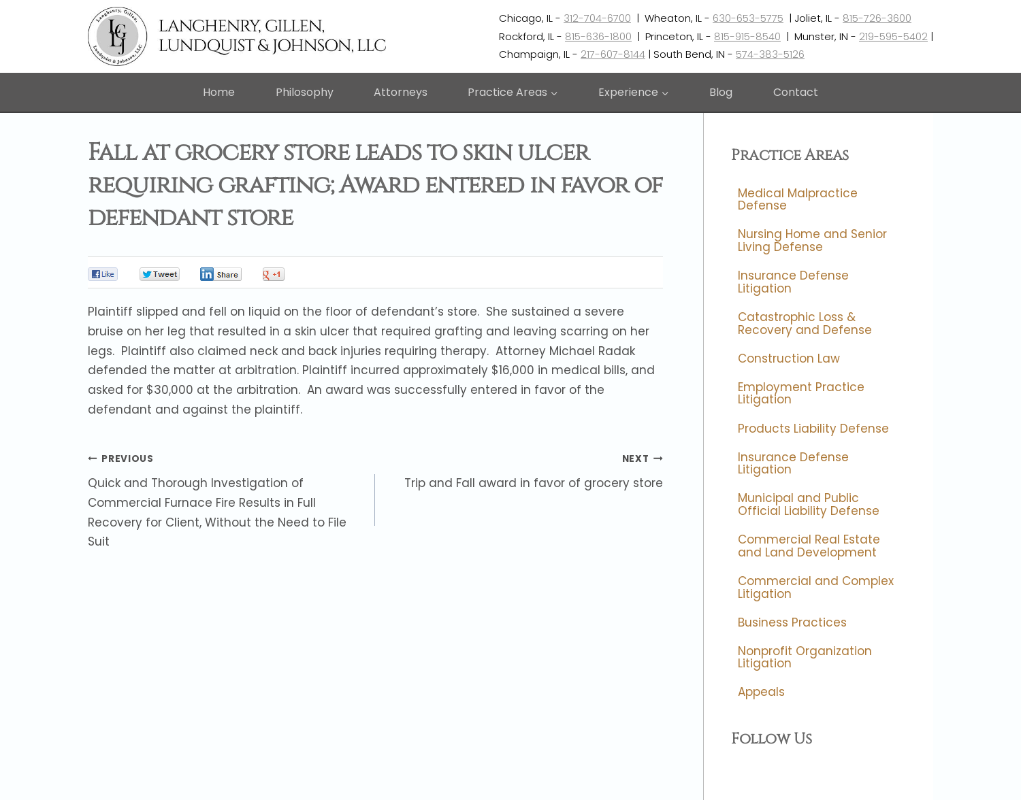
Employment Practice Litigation (801, 393)
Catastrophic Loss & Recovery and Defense (805, 323)
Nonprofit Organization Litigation (805, 657)
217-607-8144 (613, 54)
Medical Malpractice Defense (798, 200)
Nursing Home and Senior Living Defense (812, 241)
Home (219, 92)
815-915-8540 (747, 36)
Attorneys (400, 92)
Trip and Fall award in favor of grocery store (524, 469)
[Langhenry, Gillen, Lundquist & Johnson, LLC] (238, 36)
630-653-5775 (748, 18)
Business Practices (792, 622)
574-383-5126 (770, 54)
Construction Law (789, 358)
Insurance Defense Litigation (793, 283)
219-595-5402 (893, 36)
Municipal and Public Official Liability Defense (808, 505)
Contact (795, 92)
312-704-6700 (597, 18)
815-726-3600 (877, 18)
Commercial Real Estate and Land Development (809, 546)
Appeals (761, 692)
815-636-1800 (598, 36)
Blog (720, 92)
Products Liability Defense (813, 428)
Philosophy (305, 92)
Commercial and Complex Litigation (816, 587)
